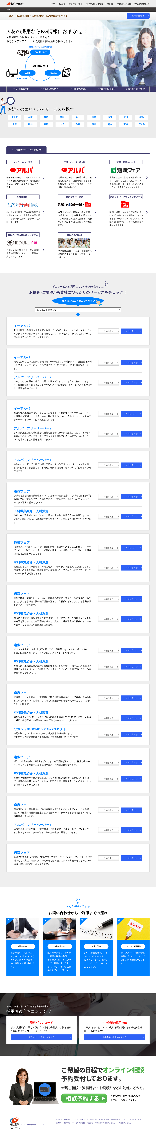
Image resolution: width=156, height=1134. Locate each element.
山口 (110, 117)
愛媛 (14, 124)
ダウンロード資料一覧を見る (41, 1037)
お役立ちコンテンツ (136, 89)
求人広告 (62, 4)
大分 (62, 124)
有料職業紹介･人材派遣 (94, 4)
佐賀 (78, 124)
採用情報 (90, 1123)
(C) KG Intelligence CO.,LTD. (26, 1122)
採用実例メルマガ (107, 89)
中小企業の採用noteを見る (114, 1037)
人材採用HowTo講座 (124, 4)
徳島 (141, 117)
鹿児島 (141, 124)
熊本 (110, 124)
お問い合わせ (138, 16)
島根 (62, 117)
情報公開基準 (115, 1119)
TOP (53, 4)
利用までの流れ (79, 89)
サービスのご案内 (78, 1123)
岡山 (78, 117)
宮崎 (126, 124)
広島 (94, 117)
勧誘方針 (59, 1123)
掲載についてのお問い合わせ (105, 1123)
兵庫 (30, 117)
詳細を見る (109, 331)
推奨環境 (67, 1123)
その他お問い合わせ (124, 1123)
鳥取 (46, 117)
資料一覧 (110, 4)
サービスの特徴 (21, 89)
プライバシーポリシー (80, 1119)
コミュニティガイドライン (131, 1119)
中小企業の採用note (142, 4)
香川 (126, 117)
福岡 (46, 124)
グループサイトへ (16, 1128)
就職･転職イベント (75, 4)
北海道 (14, 117)
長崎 (94, 124)
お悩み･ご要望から (51, 89)
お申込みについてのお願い (99, 1119)
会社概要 (59, 1119)
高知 (30, 124)
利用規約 (67, 1119)
